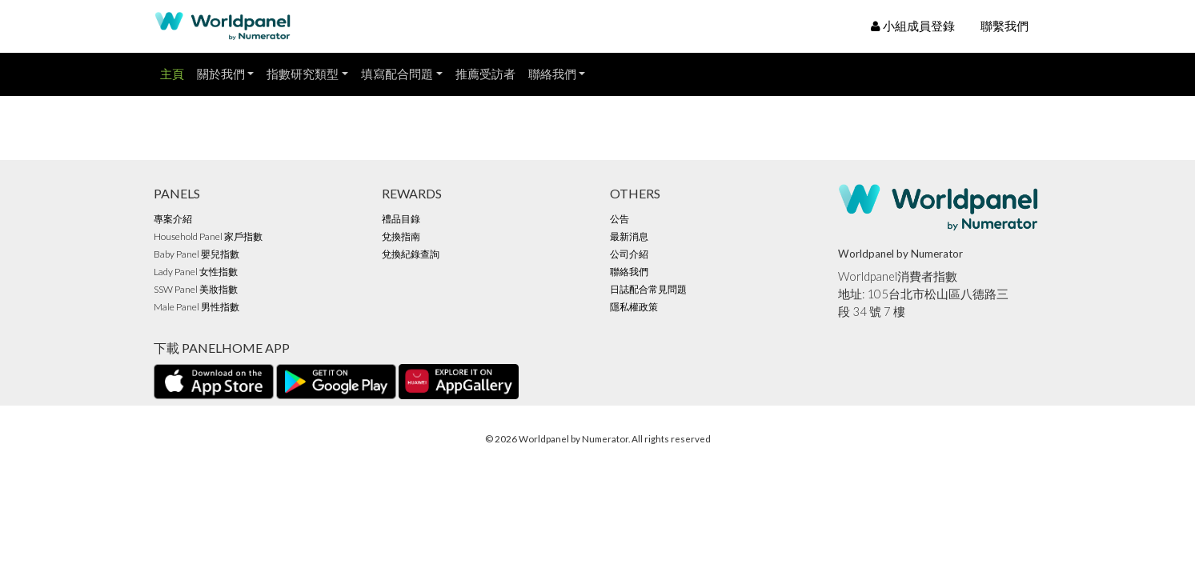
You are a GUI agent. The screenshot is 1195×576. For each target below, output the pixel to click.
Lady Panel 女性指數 (196, 272)
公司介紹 (629, 254)
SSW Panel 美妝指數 (196, 289)
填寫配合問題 (397, 74)
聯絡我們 (552, 74)
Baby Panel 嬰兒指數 (196, 254)
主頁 (172, 74)
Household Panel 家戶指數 (208, 236)
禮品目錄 (401, 219)
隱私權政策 (634, 307)
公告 (619, 219)
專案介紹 (173, 219)
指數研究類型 (303, 74)
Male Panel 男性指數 (196, 307)
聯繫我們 (1004, 26)
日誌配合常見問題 (648, 289)
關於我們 (221, 74)
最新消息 (629, 236)
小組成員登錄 (913, 26)
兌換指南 (401, 236)
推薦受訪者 (485, 74)
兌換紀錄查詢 (410, 254)
